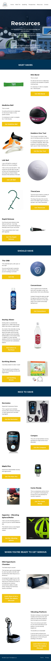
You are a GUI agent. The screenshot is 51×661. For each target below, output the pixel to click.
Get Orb (11, 277)
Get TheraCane (40, 207)
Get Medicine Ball (11, 124)
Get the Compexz (40, 447)
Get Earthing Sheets (11, 379)
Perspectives (32, 4)
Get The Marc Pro (11, 476)
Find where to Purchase (11, 349)
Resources (39, 4)
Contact (46, 4)
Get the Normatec (11, 419)
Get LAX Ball (11, 180)
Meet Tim (17, 4)
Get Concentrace (40, 311)
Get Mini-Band (40, 94)
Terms (42, 657)
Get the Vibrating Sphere (11, 539)
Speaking (24, 4)
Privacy (47, 657)
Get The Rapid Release (11, 238)
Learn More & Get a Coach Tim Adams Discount (11, 598)
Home (12, 4)
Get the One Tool (40, 151)
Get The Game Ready (40, 502)
